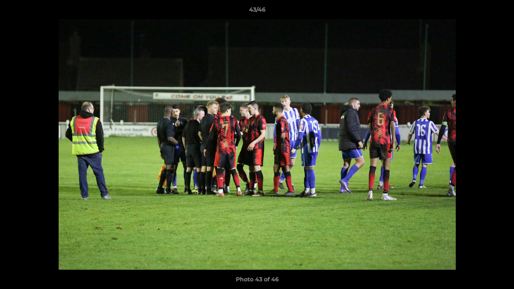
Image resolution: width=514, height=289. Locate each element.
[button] (499, 11)
